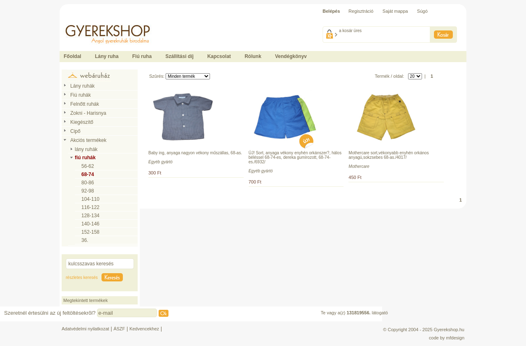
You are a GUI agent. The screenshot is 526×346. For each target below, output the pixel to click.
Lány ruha (106, 56)
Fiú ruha (142, 56)
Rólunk (253, 56)
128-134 (90, 215)
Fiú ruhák (80, 95)
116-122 (90, 207)
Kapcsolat (219, 56)
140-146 (90, 224)
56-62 (87, 166)
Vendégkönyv (291, 56)
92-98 (87, 191)
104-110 (90, 199)
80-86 (87, 183)
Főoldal (72, 56)
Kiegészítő (81, 122)
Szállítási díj (179, 56)
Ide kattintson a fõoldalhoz (86, 20)
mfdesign (455, 337)
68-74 (87, 174)
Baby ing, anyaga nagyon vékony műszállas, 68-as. (195, 153)
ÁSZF (119, 328)
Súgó (422, 11)
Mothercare (358, 166)
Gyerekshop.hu (449, 329)
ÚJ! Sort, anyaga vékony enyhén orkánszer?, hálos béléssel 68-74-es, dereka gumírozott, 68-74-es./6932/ (295, 157)
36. (84, 240)
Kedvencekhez (144, 328)
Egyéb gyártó (160, 162)
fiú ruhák (85, 157)
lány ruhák (86, 149)
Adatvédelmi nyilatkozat (85, 328)
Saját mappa (395, 11)
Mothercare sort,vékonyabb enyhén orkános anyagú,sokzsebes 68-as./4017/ (388, 155)
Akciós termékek (88, 140)
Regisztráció (361, 11)
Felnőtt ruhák (84, 104)
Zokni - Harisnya (88, 113)
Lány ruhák (82, 86)
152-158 (90, 232)
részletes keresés (82, 277)
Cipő (75, 131)
